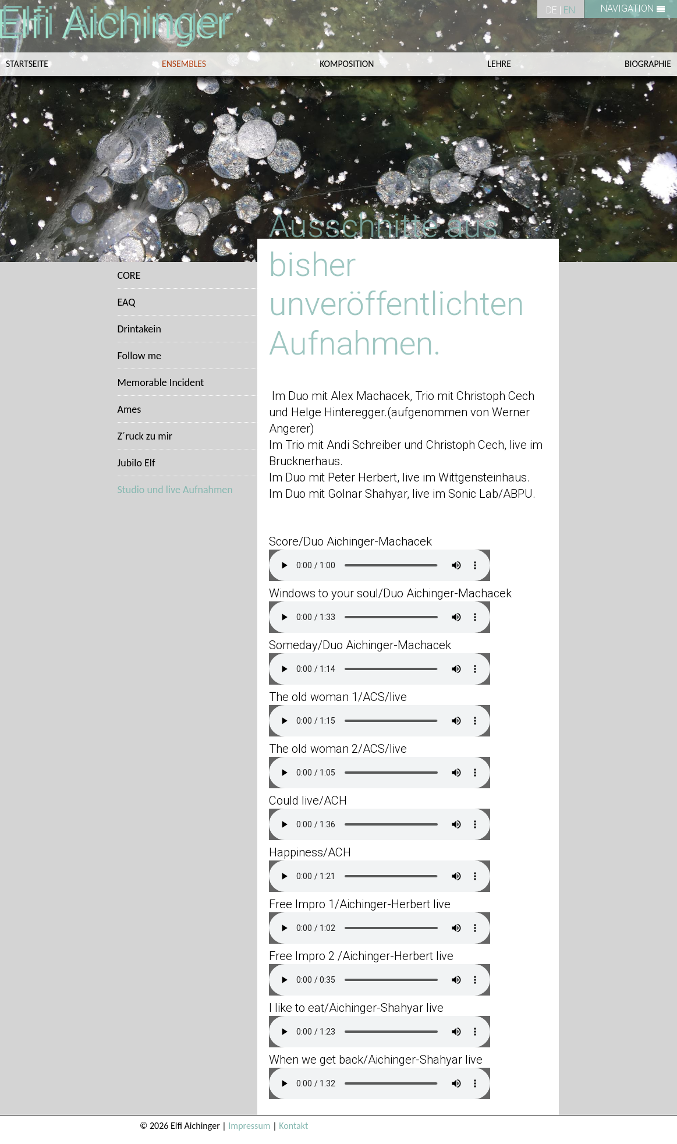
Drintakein (139, 329)
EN (569, 10)
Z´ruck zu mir (145, 436)
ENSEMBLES (184, 63)
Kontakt (293, 1125)
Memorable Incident (161, 382)
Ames (129, 409)
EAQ (127, 302)
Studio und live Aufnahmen (175, 489)
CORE (129, 275)
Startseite (27, 63)
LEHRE (499, 63)
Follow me (139, 355)
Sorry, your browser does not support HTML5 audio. (379, 565)
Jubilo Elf (136, 462)
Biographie (648, 63)
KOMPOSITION (347, 63)
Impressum (249, 1125)
